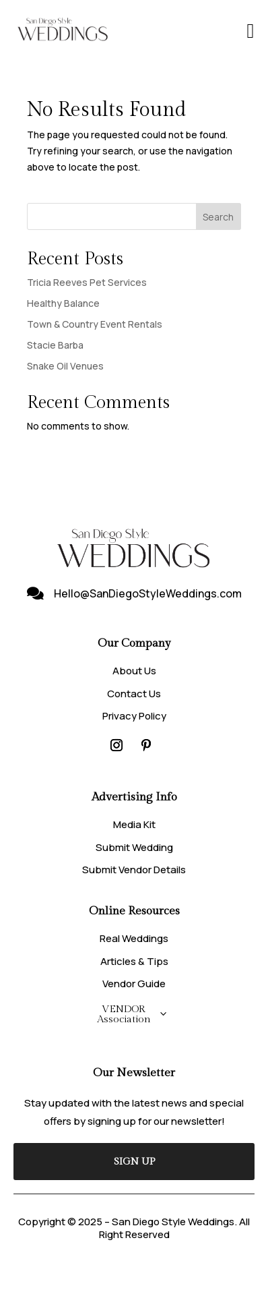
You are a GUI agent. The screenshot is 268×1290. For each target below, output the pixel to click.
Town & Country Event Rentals (94, 324)
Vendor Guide (134, 983)
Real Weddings (134, 938)
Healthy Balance (63, 303)
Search (218, 216)
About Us (134, 671)
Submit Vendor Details (134, 869)
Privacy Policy (134, 716)
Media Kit (134, 824)
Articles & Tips (134, 961)
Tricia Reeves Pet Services (87, 282)
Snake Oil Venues (65, 365)
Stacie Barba (55, 345)
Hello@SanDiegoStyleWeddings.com (148, 593)
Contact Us (134, 693)
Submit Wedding (134, 847)
